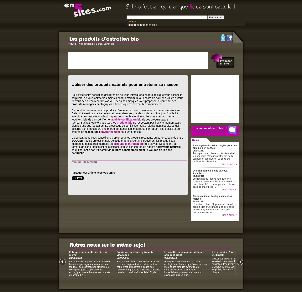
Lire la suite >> (229, 164)
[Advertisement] (138, 60)
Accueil (72, 44)
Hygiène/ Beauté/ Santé (90, 44)
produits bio (125, 122)
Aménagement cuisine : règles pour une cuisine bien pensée (215, 146)
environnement (110, 131)
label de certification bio (126, 119)
